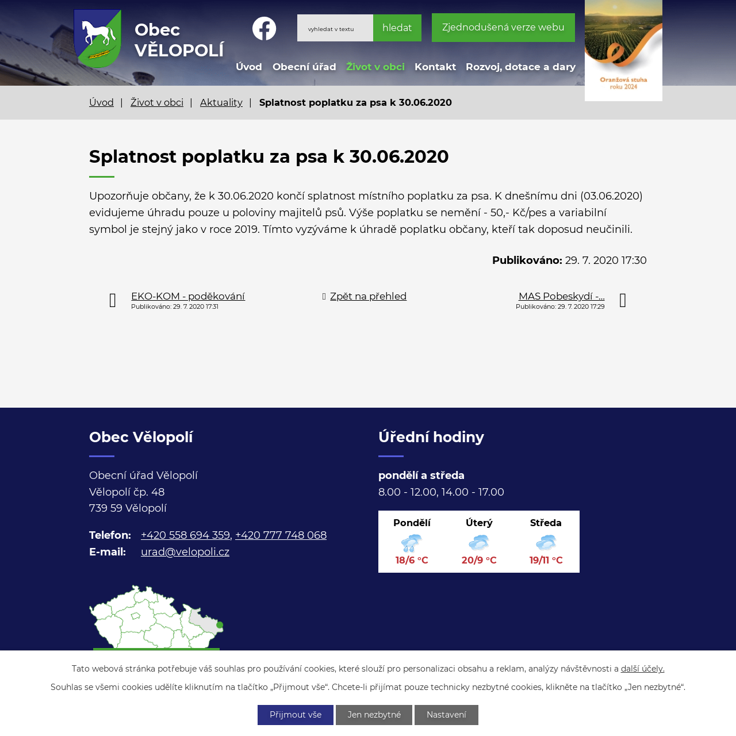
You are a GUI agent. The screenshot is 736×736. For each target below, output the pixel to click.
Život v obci (375, 66)
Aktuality (221, 102)
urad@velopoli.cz (185, 552)
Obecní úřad (304, 66)
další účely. (643, 669)
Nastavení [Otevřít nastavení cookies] (447, 715)
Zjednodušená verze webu (503, 27)
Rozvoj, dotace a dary (521, 66)
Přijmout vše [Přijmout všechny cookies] (295, 715)
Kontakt (435, 66)
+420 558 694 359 (185, 535)
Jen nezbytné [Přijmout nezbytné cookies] (374, 715)
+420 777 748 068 (281, 535)
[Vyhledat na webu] (359, 27)
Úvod (249, 66)
